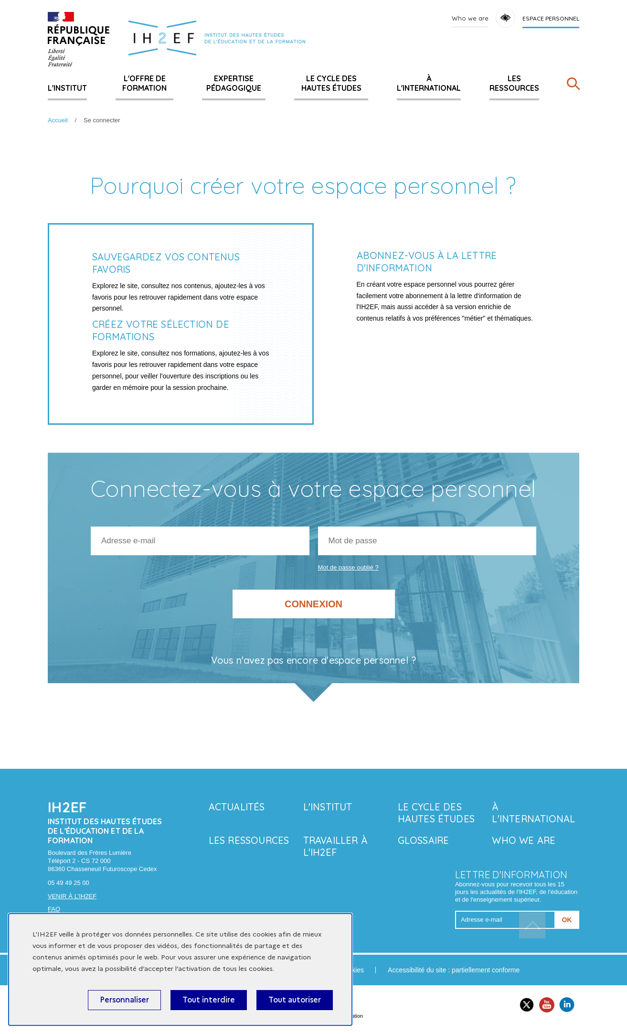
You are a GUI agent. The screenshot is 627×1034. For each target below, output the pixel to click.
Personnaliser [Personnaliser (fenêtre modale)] (124, 999)
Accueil (58, 120)
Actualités (237, 807)
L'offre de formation (144, 83)
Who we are (470, 18)
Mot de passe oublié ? (348, 567)
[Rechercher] (573, 85)
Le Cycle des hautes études (331, 83)
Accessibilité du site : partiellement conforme (454, 970)
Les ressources (514, 83)
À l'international (429, 83)
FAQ (54, 909)
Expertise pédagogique (233, 83)
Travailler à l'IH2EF (335, 846)
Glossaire (423, 840)
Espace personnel (550, 18)
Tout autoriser (294, 999)
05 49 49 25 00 (68, 882)
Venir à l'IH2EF (72, 896)
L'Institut (67, 88)
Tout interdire (208, 999)
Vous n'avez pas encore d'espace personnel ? (313, 660)
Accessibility (505, 18)
